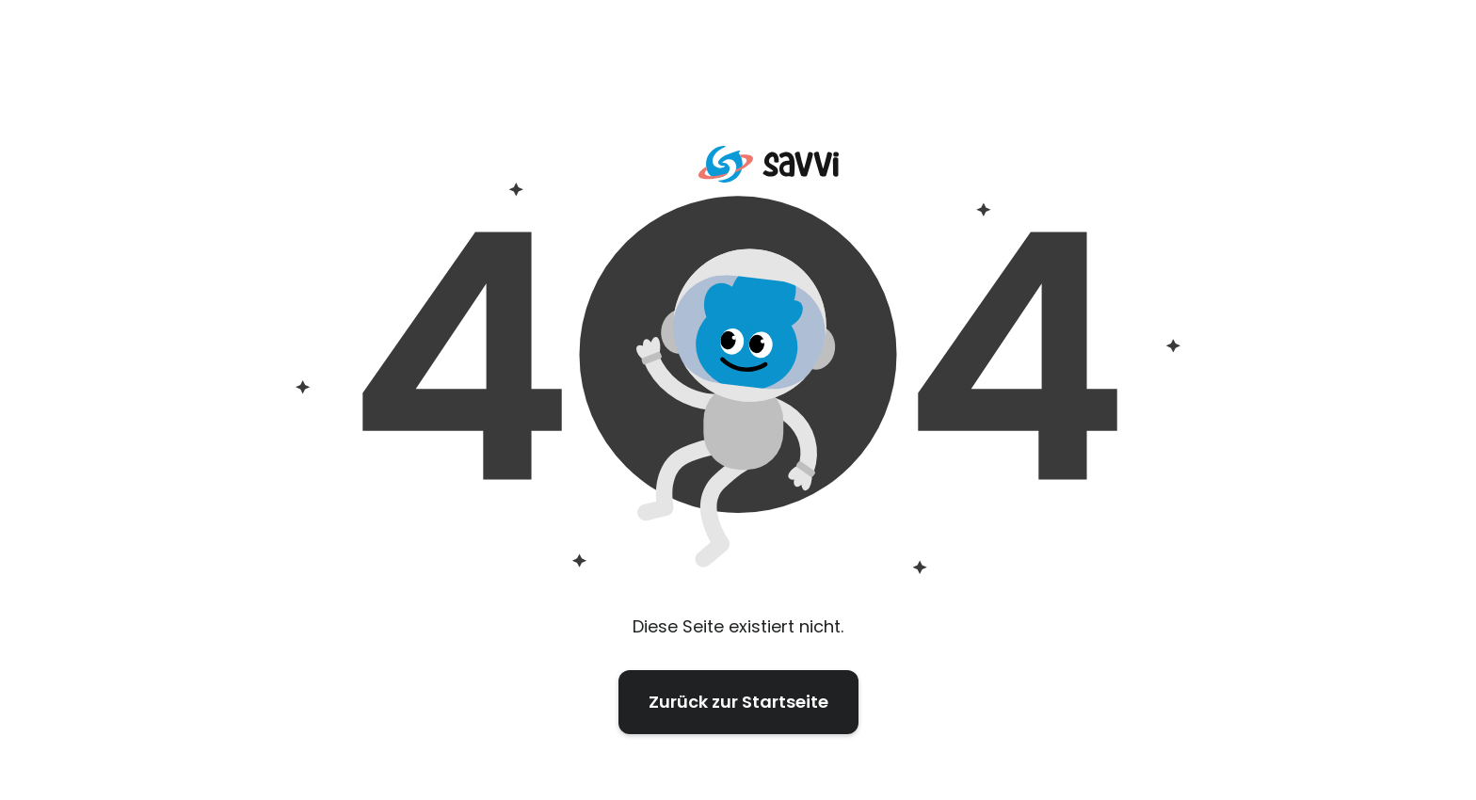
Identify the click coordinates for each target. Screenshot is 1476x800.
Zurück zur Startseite (738, 701)
